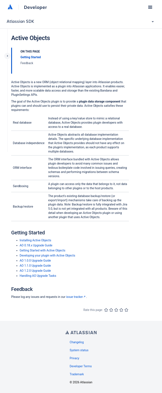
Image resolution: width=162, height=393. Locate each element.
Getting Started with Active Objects (42, 250)
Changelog (77, 342)
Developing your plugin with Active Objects (47, 255)
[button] (150, 7)
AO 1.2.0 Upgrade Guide (35, 270)
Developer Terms (81, 366)
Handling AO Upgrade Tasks (38, 275)
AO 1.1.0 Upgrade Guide (35, 265)
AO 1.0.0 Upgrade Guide (35, 260)
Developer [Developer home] (35, 7)
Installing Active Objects (35, 240)
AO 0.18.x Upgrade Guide (36, 245)
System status (79, 350)
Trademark (77, 374)
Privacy (74, 358)
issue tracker (76, 296)
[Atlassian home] (10, 7)
